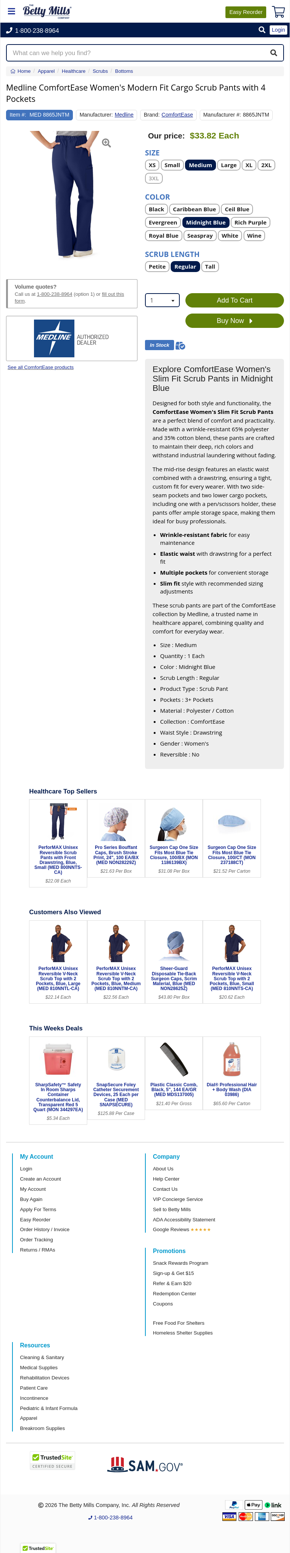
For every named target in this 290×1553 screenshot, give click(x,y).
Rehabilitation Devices (44, 1378)
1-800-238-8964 (54, 294)
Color (157, 196)
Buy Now (235, 321)
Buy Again (31, 1199)
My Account (33, 1189)
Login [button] (278, 30)
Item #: (18, 115)
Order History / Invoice (44, 1229)
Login (26, 1169)
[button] (262, 30)
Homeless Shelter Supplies (183, 1333)
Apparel (28, 1418)
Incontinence (34, 1398)
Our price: (166, 136)
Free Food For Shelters (178, 1323)
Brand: (152, 115)
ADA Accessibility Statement (184, 1219)
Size (152, 152)
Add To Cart (235, 300)
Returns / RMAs (37, 1250)
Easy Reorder (35, 1219)
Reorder (245, 12)
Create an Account (40, 1179)
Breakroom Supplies (42, 1428)
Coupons (163, 1304)
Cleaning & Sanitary (42, 1357)
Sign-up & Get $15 (173, 1273)
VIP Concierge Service (178, 1199)
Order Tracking (36, 1239)
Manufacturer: (96, 115)
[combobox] (162, 300)
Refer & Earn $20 (172, 1283)
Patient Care (34, 1388)
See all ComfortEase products (41, 367)
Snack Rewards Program (180, 1263)
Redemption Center (174, 1293)
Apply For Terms (38, 1209)
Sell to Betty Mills (172, 1209)
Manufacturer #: (222, 115)
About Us (163, 1169)
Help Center (166, 1179)
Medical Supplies (39, 1367)
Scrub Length (172, 253)
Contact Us (165, 1189)
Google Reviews (171, 1229)
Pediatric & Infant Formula (48, 1408)
